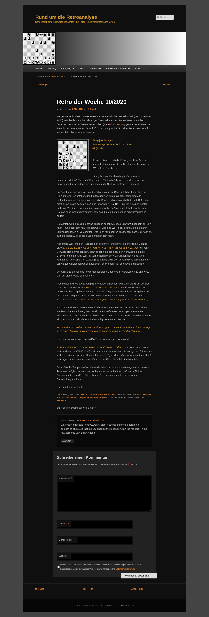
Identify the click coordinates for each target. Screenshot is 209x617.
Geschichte (95, 68)
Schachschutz (71, 397)
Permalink (61, 400)
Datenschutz (137, 589)
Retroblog (51, 68)
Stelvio (82, 68)
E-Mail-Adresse (67, 540)
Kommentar (65, 478)
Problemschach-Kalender (118, 68)
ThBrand (92, 109)
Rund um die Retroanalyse (66, 17)
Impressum (88, 589)
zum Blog (39, 589)
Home (39, 68)
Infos (137, 68)
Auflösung (98, 394)
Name (64, 523)
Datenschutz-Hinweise (125, 569)
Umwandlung (96, 397)
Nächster (168, 85)
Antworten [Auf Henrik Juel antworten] (67, 441)
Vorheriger (41, 85)
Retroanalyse (67, 68)
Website (63, 556)
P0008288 (118, 124)
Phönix (138, 394)
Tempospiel (84, 397)
